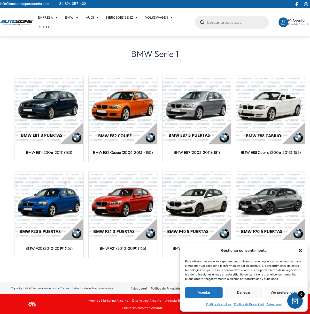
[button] (300, 250)
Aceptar (204, 292)
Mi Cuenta (296, 20)
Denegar (243, 292)
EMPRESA (48, 17)
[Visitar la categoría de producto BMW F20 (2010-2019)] (49, 212)
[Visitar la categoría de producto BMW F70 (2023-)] (270, 212)
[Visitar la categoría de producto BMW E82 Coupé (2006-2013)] (123, 116)
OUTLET (45, 27)
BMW (71, 17)
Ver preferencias (284, 292)
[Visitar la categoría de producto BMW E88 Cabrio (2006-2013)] (270, 116)
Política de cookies (219, 304)
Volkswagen (159, 17)
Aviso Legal (274, 304)
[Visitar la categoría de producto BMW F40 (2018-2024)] (197, 212)
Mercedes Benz (122, 17)
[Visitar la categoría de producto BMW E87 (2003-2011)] (197, 116)
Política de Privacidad (249, 304)
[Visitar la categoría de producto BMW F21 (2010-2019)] (123, 212)
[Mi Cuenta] (283, 22)
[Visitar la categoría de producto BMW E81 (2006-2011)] (49, 116)
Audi (92, 17)
